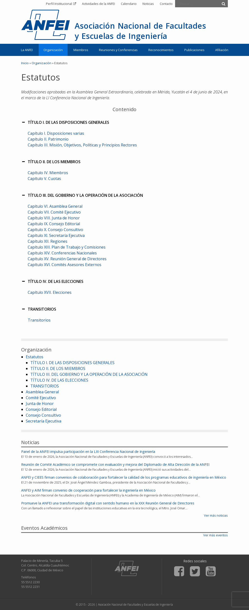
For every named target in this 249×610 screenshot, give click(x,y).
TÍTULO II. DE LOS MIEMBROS (57, 368)
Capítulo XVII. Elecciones (49, 292)
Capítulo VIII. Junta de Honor (54, 218)
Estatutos (34, 356)
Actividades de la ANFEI (98, 3)
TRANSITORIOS (44, 386)
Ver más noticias (216, 515)
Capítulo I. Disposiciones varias (56, 133)
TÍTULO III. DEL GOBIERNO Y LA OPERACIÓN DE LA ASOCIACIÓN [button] (82, 195)
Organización (53, 50)
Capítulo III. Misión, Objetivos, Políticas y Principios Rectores (82, 145)
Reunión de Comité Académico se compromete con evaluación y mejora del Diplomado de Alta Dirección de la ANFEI (115, 464)
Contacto (166, 3)
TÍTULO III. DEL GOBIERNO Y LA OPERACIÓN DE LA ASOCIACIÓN (89, 374)
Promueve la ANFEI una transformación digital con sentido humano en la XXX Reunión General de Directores (107, 503)
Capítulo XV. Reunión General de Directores (67, 258)
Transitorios (39, 320)
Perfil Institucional (59, 3)
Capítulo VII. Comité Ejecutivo (54, 212)
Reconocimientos (161, 50)
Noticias (148, 3)
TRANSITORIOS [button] (38, 309)
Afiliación (221, 50)
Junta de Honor (40, 403)
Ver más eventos (215, 535)
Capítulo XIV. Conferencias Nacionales (62, 253)
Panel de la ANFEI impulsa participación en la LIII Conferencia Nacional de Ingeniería (88, 451)
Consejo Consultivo (43, 415)
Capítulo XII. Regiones (47, 241)
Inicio (25, 63)
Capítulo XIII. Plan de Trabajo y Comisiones (67, 247)
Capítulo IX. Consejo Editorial (54, 223)
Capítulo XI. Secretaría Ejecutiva (56, 235)
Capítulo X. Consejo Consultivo (55, 229)
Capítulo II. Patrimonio (48, 139)
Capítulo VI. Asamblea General (55, 206)
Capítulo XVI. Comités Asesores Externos (64, 264)
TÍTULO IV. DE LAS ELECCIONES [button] (52, 281)
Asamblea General (42, 392)
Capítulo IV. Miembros (48, 172)
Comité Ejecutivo (41, 397)
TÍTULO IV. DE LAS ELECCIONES (59, 380)
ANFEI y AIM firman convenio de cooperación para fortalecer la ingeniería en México (88, 490)
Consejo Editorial (41, 409)
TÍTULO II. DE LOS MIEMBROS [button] (50, 161)
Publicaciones (194, 50)
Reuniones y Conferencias (118, 50)
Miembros (80, 50)
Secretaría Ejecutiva (43, 421)
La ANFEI (27, 50)
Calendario (129, 3)
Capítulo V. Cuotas (44, 178)
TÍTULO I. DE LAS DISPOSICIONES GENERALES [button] (65, 122)
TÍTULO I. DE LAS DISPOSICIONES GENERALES (72, 362)
